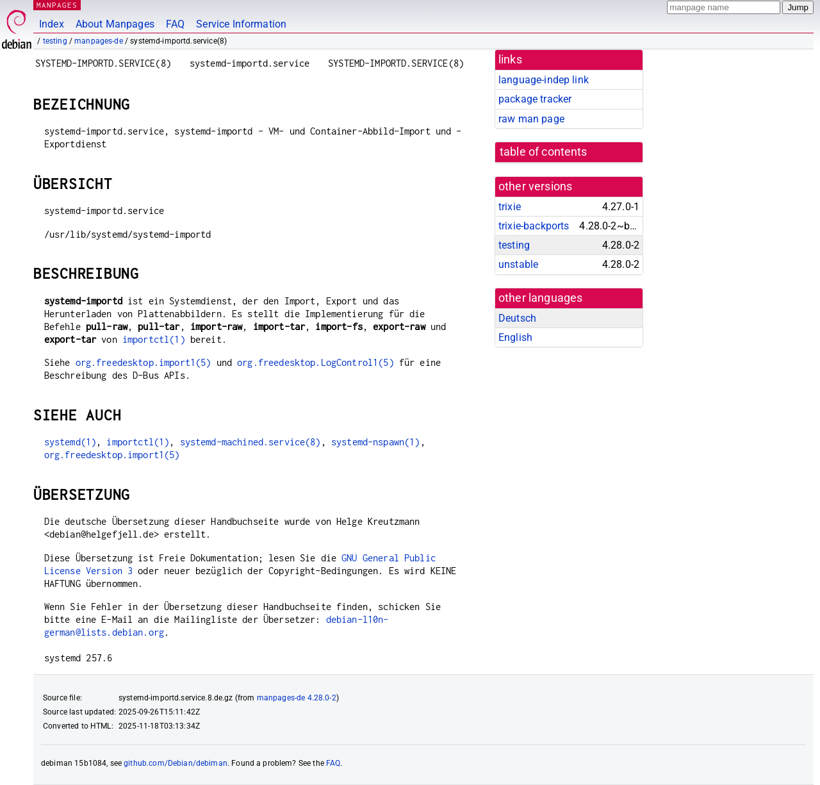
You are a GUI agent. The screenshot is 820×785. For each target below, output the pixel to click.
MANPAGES (57, 5)
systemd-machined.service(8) (250, 441)
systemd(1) (70, 441)
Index (51, 24)
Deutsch (517, 318)
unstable (518, 264)
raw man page (531, 119)
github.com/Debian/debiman (175, 763)
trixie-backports (533, 226)
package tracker (534, 99)
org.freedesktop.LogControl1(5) (315, 362)
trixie (509, 207)
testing (55, 41)
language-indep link (543, 80)
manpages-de (98, 41)
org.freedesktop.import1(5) (143, 362)
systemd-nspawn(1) (375, 441)
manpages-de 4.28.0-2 (296, 697)
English (515, 337)
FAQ (175, 24)
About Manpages (115, 24)
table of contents (543, 151)
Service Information (241, 24)
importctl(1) (153, 339)
